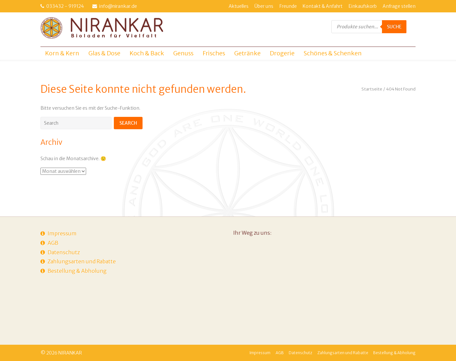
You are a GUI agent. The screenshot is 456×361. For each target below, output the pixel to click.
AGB (53, 243)
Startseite (371, 89)
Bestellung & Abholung (77, 271)
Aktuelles (239, 6)
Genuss (183, 53)
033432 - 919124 (65, 6)
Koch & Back (146, 53)
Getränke (247, 53)
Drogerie (282, 53)
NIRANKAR (70, 353)
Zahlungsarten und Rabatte (82, 261)
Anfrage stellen (399, 6)
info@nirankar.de (118, 6)
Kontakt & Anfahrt (322, 6)
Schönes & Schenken (333, 53)
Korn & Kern (62, 53)
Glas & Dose (104, 53)
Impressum (62, 233)
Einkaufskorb (363, 6)
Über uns (263, 6)
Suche (394, 27)
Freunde (288, 6)
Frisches (214, 53)
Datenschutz (64, 252)
